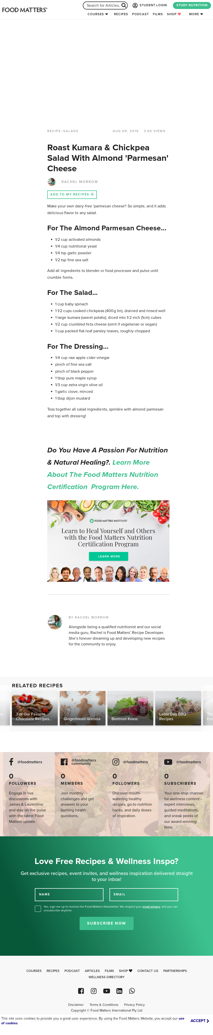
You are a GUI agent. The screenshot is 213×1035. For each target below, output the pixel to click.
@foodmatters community (83, 762)
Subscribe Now (106, 923)
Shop (174, 14)
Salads (71, 131)
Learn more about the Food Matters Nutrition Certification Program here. (103, 474)
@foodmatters (29, 762)
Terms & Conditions (104, 1005)
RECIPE (54, 131)
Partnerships (175, 971)
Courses (96, 14)
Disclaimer (76, 1005)
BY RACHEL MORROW (89, 617)
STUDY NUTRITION (192, 5)
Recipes (121, 14)
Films (158, 14)
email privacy (151, 906)
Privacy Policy (134, 1005)
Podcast (140, 14)
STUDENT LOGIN (149, 5)
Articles (92, 971)
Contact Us (147, 971)
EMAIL (120, 894)
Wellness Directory (107, 977)
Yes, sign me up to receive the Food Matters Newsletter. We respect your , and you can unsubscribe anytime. (111, 908)
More (194, 14)
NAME (44, 894)
